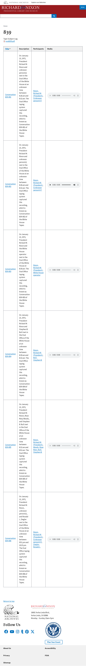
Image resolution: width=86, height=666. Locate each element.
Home (5, 26)
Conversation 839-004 (10, 355)
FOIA (47, 655)
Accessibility (50, 648)
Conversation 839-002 (10, 185)
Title (8, 49)
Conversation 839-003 (10, 270)
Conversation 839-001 (10, 95)
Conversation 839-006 (10, 539)
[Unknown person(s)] (37, 99)
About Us (7, 648)
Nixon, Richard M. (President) (38, 93)
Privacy (6, 655)
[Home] (21, 8)
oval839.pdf (10, 41)
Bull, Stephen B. (37, 358)
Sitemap (7, 662)
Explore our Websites (38, 2)
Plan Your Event (53, 642)
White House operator (38, 273)
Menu (83, 7)
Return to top (8, 601)
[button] (11, 619)
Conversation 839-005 (10, 446)
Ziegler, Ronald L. (37, 545)
